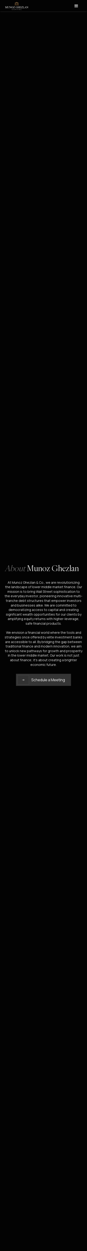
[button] (76, 6)
